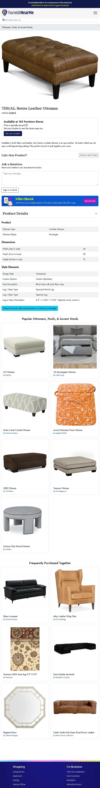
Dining (16, 780)
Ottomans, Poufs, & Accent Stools (17, 27)
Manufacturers (74, 784)
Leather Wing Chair (64, 616)
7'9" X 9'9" (20, 674)
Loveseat (10, 616)
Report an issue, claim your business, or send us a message (29, 308)
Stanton (8, 375)
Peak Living (59, 375)
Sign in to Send (10, 190)
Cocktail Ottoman (16, 430)
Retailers (71, 780)
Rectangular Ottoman (64, 372)
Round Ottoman (16, 546)
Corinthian (9, 491)
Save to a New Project (88, 155)
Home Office (19, 784)
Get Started (90, 201)
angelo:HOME (60, 433)
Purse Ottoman (67, 430)
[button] (96, 12)
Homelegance (60, 491)
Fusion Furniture (11, 433)
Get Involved (73, 776)
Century (8, 549)
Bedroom (17, 776)
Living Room (18, 771)
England (12, 112)
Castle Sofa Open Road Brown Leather (73, 732)
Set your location (12, 133)
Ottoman (9, 372)
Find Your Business (75, 771)
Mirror (10, 732)
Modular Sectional (63, 674)
